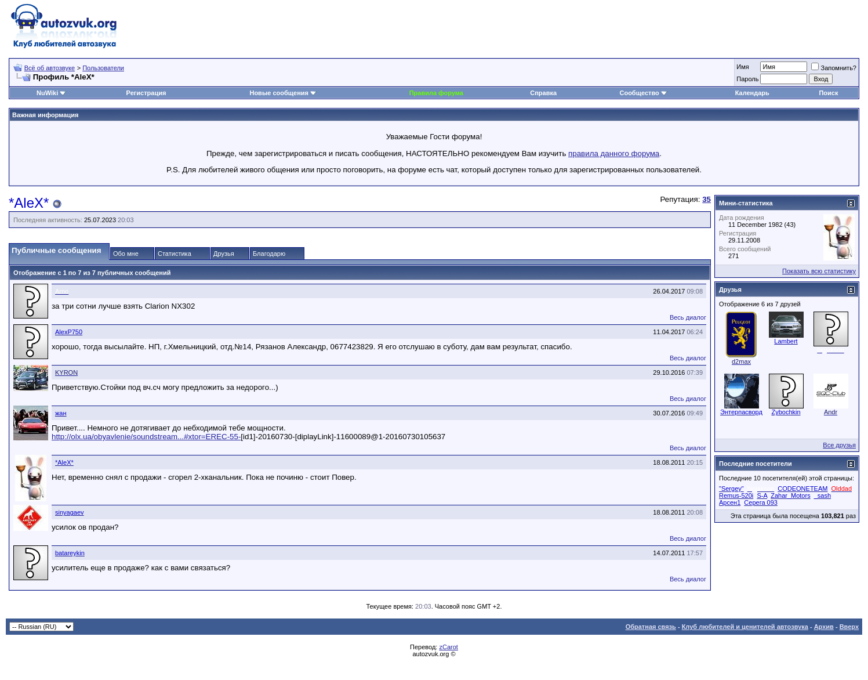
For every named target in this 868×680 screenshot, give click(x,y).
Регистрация (146, 92)
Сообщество (643, 92)
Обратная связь (651, 626)
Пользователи (103, 67)
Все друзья (839, 445)
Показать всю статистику (819, 270)
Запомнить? (833, 67)
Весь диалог (688, 317)
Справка (543, 92)
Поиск (828, 92)
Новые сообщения (278, 92)
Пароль (747, 78)
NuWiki (47, 92)
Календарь (752, 92)
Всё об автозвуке (49, 67)
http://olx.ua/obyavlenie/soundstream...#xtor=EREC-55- (146, 436)
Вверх (849, 626)
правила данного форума (613, 153)
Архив (824, 626)
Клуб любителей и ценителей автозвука (745, 626)
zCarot (448, 646)
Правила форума (436, 92)
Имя (742, 66)
